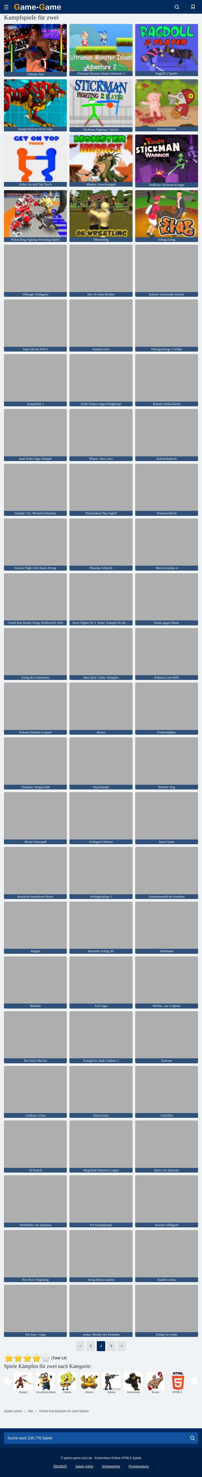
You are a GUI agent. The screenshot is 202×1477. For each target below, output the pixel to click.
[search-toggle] (177, 7)
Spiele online (84, 1466)
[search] (192, 1438)
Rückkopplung (139, 1466)
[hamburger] (6, 7)
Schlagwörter (111, 1466)
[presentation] (8, 1381)
